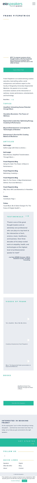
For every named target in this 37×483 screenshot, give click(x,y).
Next (27, 216)
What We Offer (7, 466)
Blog (20, 466)
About (5, 468)
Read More (6, 99)
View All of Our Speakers (18, 403)
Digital (21, 463)
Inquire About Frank (18, 70)
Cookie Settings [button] (15, 480)
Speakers (6, 463)
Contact (21, 468)
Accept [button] (24, 480)
